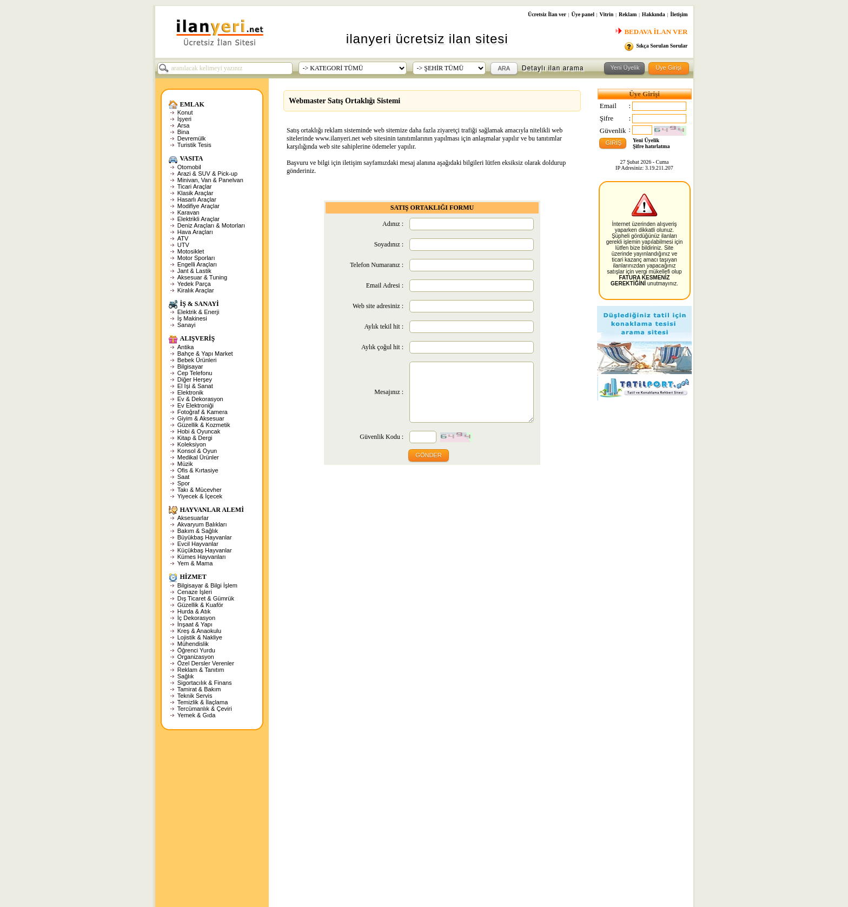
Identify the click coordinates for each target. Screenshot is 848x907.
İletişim (678, 14)
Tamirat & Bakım (199, 689)
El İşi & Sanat (195, 386)
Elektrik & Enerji (198, 312)
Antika (185, 347)
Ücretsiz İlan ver (547, 14)
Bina (183, 132)
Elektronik (190, 392)
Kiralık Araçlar (195, 290)
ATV (183, 238)
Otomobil (189, 167)
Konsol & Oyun (197, 451)
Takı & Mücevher (199, 489)
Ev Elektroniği (195, 405)
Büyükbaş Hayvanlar (204, 537)
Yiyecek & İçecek (199, 496)
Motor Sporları (196, 258)
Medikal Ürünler (198, 457)
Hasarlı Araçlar (196, 199)
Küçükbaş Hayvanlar (204, 550)
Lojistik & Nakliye (199, 637)
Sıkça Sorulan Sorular (661, 46)
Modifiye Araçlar (198, 206)
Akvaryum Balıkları (202, 524)
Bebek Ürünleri (197, 360)
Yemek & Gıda (196, 715)
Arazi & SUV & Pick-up (207, 173)
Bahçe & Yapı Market (205, 353)
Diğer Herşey (194, 379)
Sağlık (185, 676)
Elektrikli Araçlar (198, 219)
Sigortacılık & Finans (204, 682)
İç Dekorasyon (196, 618)
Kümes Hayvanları (201, 556)
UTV (183, 245)
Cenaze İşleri (194, 592)
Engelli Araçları (197, 264)
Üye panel (582, 14)
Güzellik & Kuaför (200, 605)
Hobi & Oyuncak (198, 431)
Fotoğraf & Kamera (202, 412)
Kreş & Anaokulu (199, 631)
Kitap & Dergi (195, 438)
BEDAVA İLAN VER (650, 32)
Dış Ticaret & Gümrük (205, 598)
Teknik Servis (195, 695)
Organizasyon (195, 656)
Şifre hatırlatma (651, 146)
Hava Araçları (195, 232)
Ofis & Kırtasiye (197, 470)
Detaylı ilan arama (553, 68)
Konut (185, 112)
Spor (183, 483)
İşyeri (184, 119)
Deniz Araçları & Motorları (211, 225)
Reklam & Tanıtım (200, 669)
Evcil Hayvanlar (197, 544)
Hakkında (653, 14)
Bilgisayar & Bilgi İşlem (207, 585)
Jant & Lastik (194, 271)
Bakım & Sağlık (197, 531)
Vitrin (607, 14)
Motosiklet (190, 251)
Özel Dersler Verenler (205, 663)
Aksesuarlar (193, 518)
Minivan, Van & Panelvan (210, 180)
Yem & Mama (195, 563)
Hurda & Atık (194, 611)
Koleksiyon (191, 444)
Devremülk (191, 138)
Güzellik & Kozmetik (203, 425)
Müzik (185, 464)
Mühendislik (193, 644)
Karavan (188, 212)
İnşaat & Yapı (195, 624)
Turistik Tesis (194, 145)
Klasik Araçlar (195, 193)
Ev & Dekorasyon (200, 399)
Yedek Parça (194, 284)
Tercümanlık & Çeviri (204, 708)
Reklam (628, 14)
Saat (183, 476)
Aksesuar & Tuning (202, 277)
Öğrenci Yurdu (196, 650)
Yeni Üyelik (646, 140)
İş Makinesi (192, 318)
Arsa (183, 125)
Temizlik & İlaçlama (202, 702)
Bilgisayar (190, 366)
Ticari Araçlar (194, 186)
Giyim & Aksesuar (200, 418)
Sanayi (186, 325)
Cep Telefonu (195, 373)
